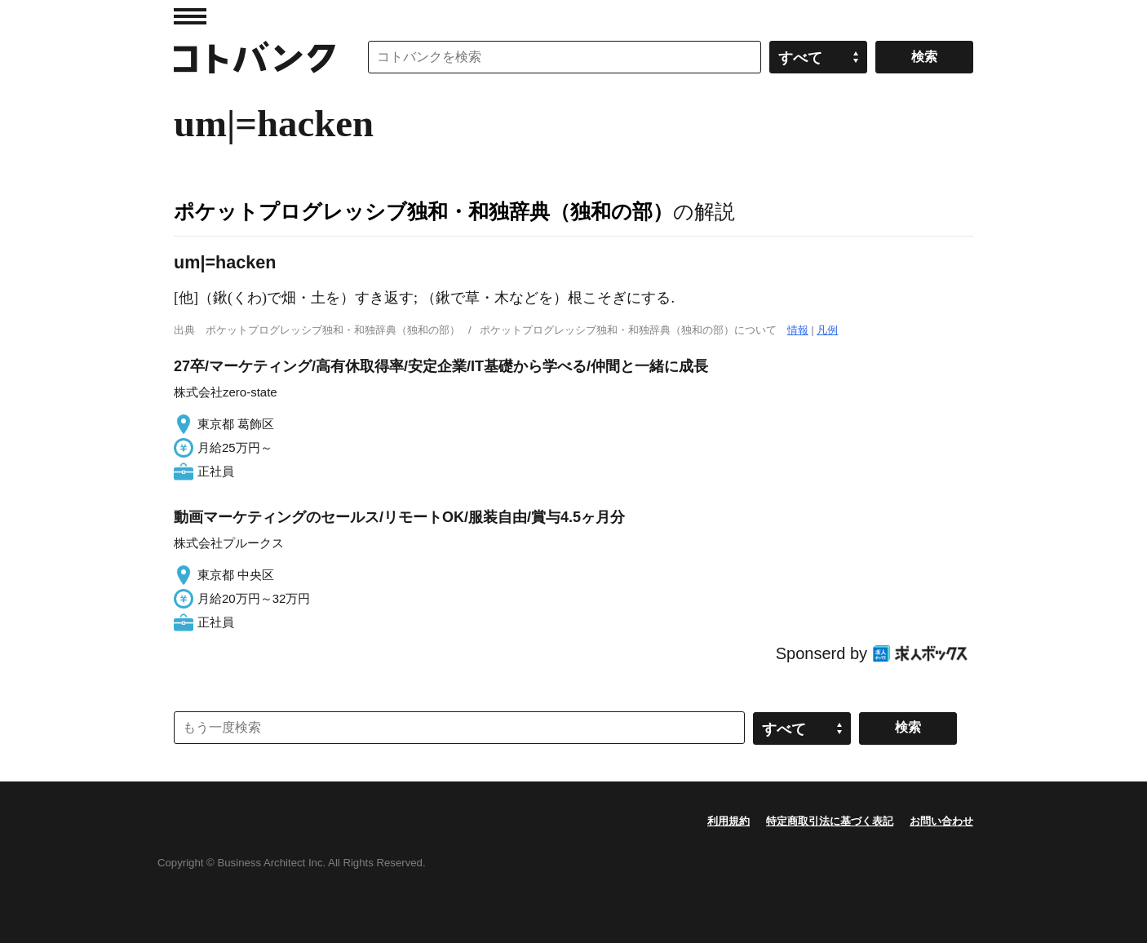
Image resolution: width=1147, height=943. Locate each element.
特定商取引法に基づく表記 (829, 821)
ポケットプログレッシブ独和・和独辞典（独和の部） (423, 211)
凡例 (827, 330)
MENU (190, 16)
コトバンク (254, 57)
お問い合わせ (941, 821)
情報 (797, 330)
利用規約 (728, 821)
